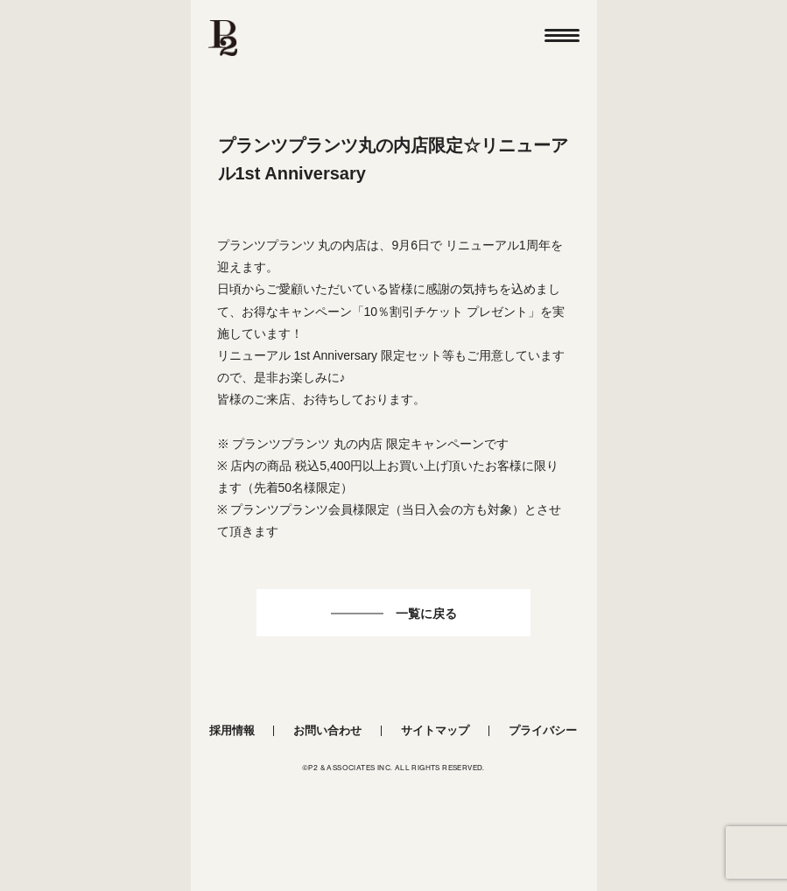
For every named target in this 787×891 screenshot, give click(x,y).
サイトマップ (435, 730)
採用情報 (232, 730)
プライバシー (543, 730)
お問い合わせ (327, 730)
